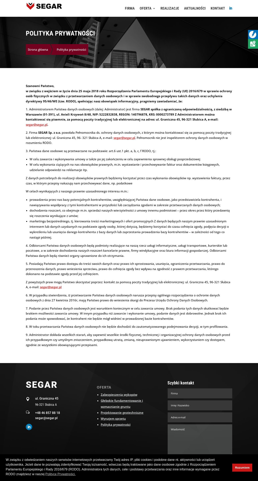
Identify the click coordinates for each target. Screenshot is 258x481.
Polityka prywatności (115, 425)
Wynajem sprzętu (113, 419)
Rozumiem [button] (242, 467)
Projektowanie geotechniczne (122, 413)
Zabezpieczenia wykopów (119, 395)
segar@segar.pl (36, 125)
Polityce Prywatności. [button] (60, 474)
